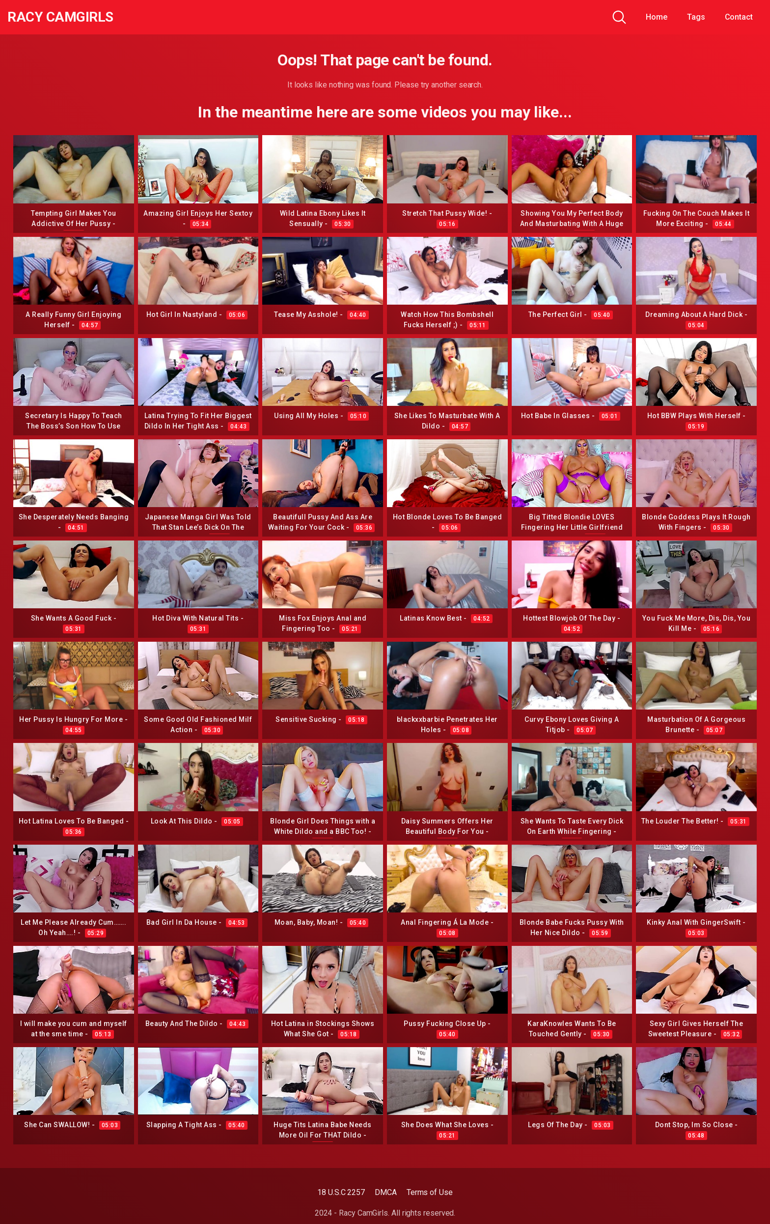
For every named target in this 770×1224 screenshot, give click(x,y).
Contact (739, 17)
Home (656, 17)
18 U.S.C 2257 (341, 1192)
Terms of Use (430, 1192)
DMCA (386, 1192)
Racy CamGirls (60, 17)
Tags (696, 17)
